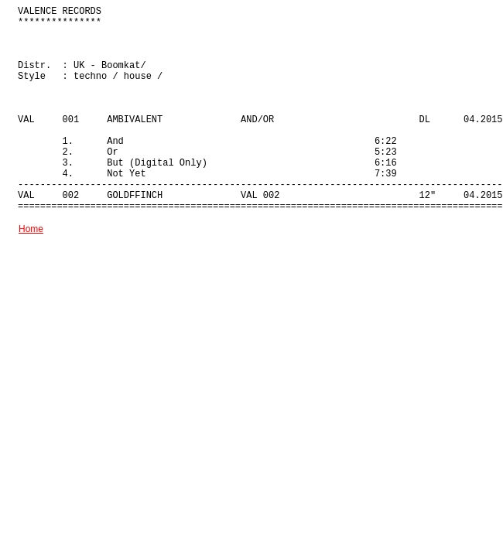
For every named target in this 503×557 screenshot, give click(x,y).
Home (31, 229)
